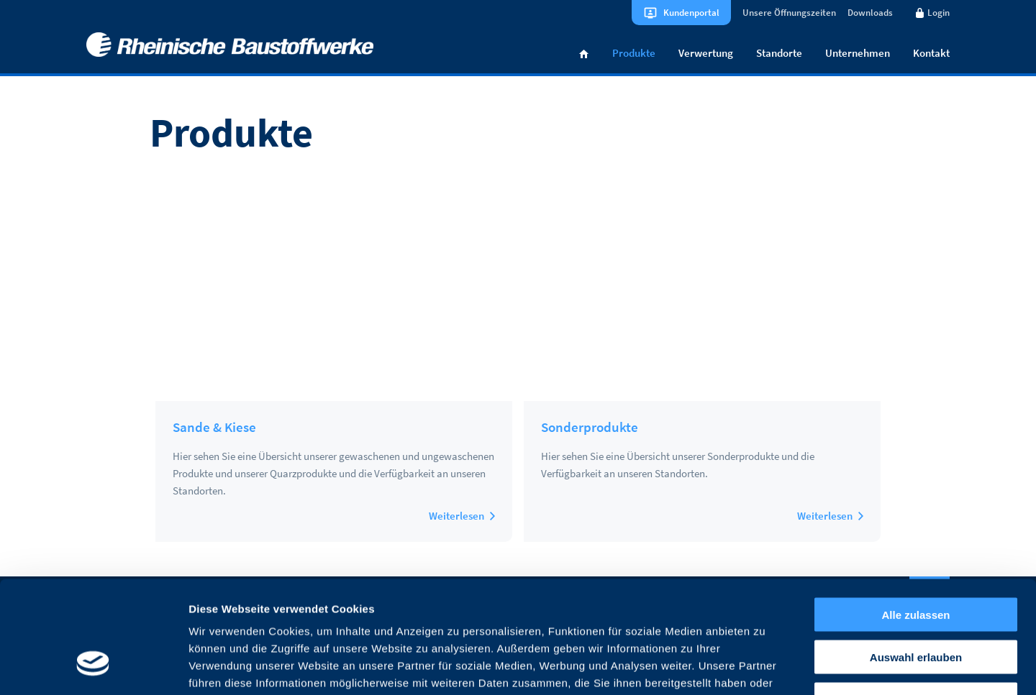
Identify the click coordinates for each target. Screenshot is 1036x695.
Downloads (870, 12)
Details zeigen (765, 667)
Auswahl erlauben (916, 561)
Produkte (633, 53)
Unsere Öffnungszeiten (789, 12)
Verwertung (705, 53)
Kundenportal (691, 12)
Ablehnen (915, 603)
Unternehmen (857, 53)
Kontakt (931, 53)
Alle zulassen (915, 518)
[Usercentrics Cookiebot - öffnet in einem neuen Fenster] (93, 667)
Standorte (779, 53)
